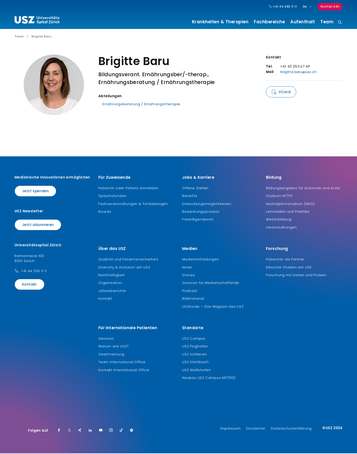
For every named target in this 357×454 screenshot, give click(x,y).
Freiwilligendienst (198, 220)
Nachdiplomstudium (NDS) (290, 204)
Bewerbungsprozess (200, 212)
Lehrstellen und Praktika (287, 212)
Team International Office (121, 362)
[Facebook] (59, 431)
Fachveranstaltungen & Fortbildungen (133, 204)
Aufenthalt (302, 21)
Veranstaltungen (281, 227)
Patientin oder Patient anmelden (128, 188)
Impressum (230, 429)
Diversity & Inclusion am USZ (124, 267)
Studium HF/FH (279, 196)
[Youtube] (101, 431)
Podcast (189, 291)
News (187, 267)
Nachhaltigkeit (111, 275)
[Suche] (339, 22)
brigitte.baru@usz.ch (298, 72)
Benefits (189, 196)
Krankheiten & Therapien (220, 21)
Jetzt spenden (35, 191)
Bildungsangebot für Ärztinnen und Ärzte (303, 188)
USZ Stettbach (195, 362)
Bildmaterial (193, 299)
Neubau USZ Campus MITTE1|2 (209, 378)
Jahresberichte (112, 291)
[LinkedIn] (90, 431)
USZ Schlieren (194, 354)
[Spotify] (131, 431)
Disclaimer (255, 429)
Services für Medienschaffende (210, 283)
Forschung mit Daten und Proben (296, 275)
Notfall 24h (330, 6)
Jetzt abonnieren (38, 225)
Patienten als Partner (285, 259)
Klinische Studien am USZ (289, 267)
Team (326, 21)
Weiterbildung (278, 220)
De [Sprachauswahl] (307, 6)
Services (106, 338)
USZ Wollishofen (196, 370)
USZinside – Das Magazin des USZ (213, 306)
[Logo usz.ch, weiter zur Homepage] (37, 20)
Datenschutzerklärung (291, 429)
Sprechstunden (112, 196)
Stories (188, 275)
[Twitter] (69, 431)
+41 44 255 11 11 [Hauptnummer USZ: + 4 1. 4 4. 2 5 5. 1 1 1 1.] (283, 6)
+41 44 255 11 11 (34, 271)
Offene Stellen (195, 188)
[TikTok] (121, 431)
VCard (285, 92)
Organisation (110, 283)
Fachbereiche (269, 21)
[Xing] (80, 431)
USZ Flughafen (195, 346)
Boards (104, 212)
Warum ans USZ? (113, 346)
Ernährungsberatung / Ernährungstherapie (141, 104)
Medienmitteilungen (200, 259)
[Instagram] (111, 431)
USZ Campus (194, 338)
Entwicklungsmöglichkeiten (206, 204)
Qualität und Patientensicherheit (128, 259)
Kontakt (29, 284)
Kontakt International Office (123, 370)
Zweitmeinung (111, 354)
